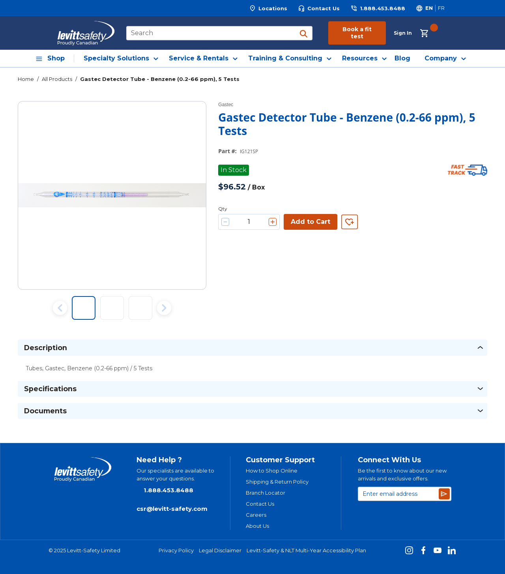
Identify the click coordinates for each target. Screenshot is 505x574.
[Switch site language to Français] (441, 8)
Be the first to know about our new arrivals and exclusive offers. (402, 474)
